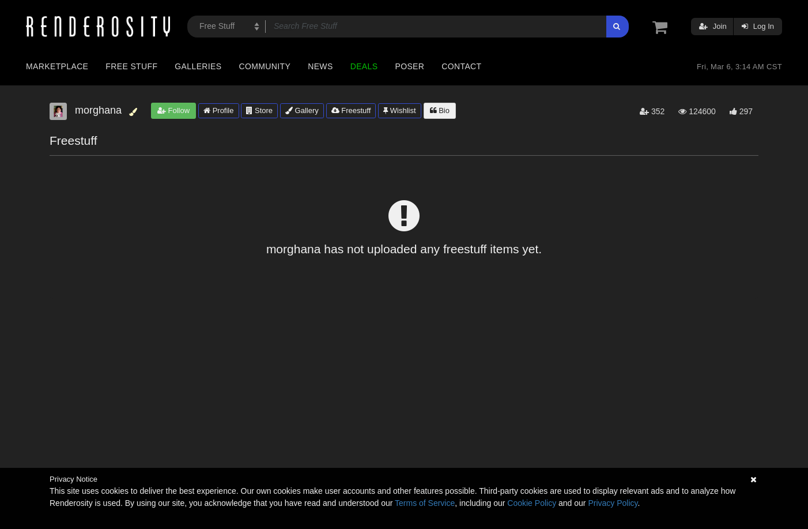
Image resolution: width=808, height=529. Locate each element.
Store (259, 110)
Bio (440, 110)
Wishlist (399, 110)
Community (265, 66)
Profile (218, 110)
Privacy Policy (612, 503)
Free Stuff (131, 66)
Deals (364, 66)
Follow (173, 110)
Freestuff (351, 110)
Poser (409, 66)
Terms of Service (425, 503)
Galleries (198, 66)
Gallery (302, 110)
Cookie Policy (531, 503)
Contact (461, 66)
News (320, 66)
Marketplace (57, 66)
